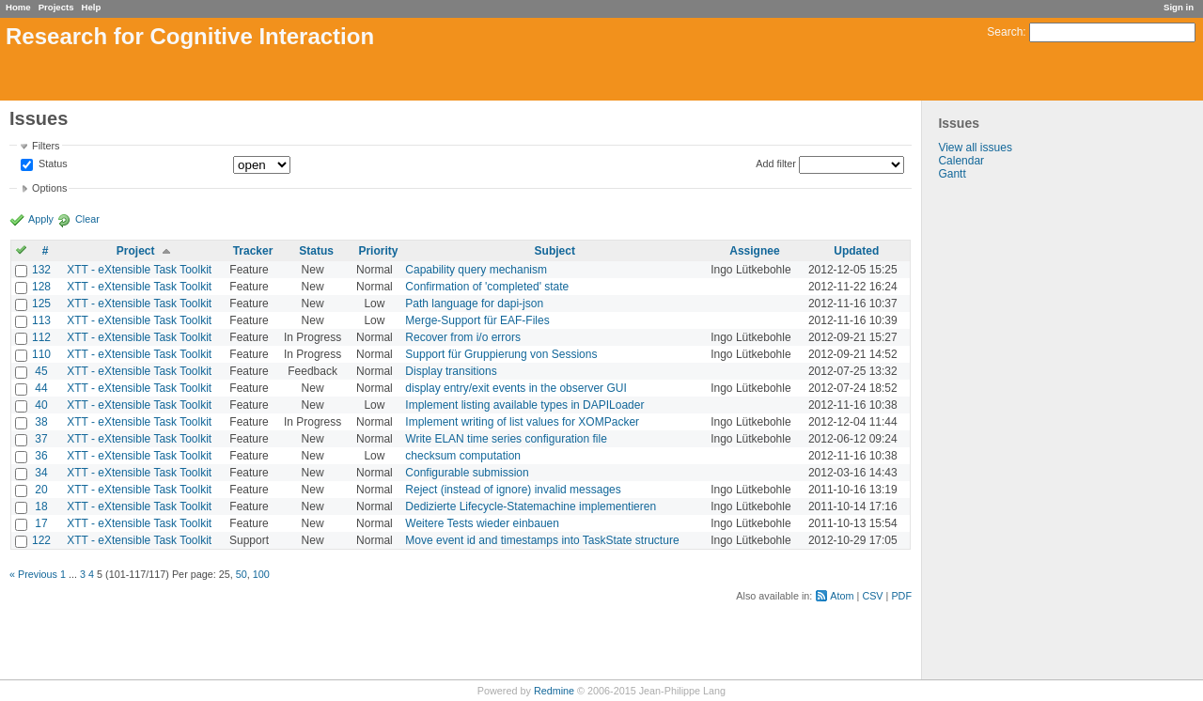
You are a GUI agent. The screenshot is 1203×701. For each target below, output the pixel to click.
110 (41, 354)
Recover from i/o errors (463, 337)
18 (41, 506)
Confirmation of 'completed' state (487, 286)
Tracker (253, 250)
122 (41, 540)
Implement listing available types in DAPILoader (524, 405)
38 (41, 421)
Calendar (961, 160)
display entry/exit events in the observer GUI (515, 388)
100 (261, 574)
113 (41, 320)
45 (41, 371)
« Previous (33, 574)
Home (18, 7)
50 (241, 574)
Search (1005, 32)
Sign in (1179, 7)
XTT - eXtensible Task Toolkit (139, 269)
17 (41, 523)
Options (49, 188)
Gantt (951, 173)
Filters (45, 145)
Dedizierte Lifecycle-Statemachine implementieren (530, 506)
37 (41, 438)
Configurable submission (466, 472)
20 (41, 489)
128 (41, 286)
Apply (41, 219)
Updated (856, 250)
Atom (841, 595)
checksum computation (463, 455)
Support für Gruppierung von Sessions (501, 354)
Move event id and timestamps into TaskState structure (542, 540)
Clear (87, 219)
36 (41, 455)
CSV (872, 595)
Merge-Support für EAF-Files (477, 320)
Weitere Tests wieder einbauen (482, 523)
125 (41, 303)
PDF (901, 595)
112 (41, 337)
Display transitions (450, 371)
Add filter (776, 163)
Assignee (754, 250)
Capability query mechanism (476, 269)
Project (136, 250)
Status (52, 164)
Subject (555, 250)
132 (41, 269)
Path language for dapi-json (474, 303)
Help (92, 7)
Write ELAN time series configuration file (506, 438)
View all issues (974, 147)
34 (41, 472)
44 (41, 388)
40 (41, 405)
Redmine (554, 690)
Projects (56, 7)
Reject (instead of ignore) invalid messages (512, 489)
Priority (378, 250)
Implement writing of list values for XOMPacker (522, 421)
